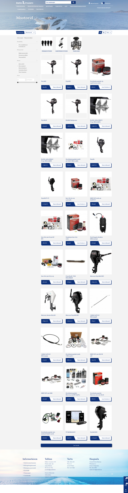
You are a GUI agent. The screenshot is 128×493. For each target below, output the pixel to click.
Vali (108, 32)
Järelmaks (27, 467)
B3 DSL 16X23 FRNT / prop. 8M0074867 (96, 120)
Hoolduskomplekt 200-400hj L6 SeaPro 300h (48, 424)
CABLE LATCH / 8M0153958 (95, 310)
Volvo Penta (22, 72)
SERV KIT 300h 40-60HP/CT (95, 196)
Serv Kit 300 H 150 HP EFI (47, 234)
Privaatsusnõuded (29, 460)
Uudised (31, 9)
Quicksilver (23, 70)
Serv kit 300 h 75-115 (47, 271)
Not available (23, 45)
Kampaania (21, 9)
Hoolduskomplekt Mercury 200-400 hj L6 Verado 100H (97, 387)
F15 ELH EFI (93, 423)
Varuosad (22, 57)
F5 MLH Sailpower (71, 119)
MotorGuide (22, 68)
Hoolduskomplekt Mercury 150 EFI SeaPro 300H (73, 387)
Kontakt (107, 8)
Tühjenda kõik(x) (28, 38)
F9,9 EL (92, 157)
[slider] (17, 82)
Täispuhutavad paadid (35, 6)
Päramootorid (23, 55)
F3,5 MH (68, 81)
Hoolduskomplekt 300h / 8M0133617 (73, 348)
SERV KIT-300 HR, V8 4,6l (96, 348)
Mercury (22, 66)
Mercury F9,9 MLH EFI (97, 271)
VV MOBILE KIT (70, 423)
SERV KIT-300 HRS (46, 385)
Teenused (100, 8)
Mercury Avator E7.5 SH (48, 309)
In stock (22, 46)
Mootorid (49, 6)
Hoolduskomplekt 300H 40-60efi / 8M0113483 (73, 158)
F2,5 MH (43, 81)
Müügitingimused (29, 457)
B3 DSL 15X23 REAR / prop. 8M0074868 (47, 158)
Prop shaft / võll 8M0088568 (71, 272)
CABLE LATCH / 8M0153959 (46, 348)
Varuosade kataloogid (78, 6)
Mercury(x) (20, 38)
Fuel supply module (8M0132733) (96, 234)
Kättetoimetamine (29, 454)
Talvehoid (39, 9)
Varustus (58, 6)
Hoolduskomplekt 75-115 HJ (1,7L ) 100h (97, 82)
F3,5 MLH (44, 119)
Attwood (21, 64)
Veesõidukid (20, 6)
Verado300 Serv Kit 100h (71, 234)
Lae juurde (76, 437)
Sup (66, 6)
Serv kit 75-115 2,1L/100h (70, 196)
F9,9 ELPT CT (45, 195)
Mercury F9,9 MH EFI (72, 309)
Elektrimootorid (23, 53)
